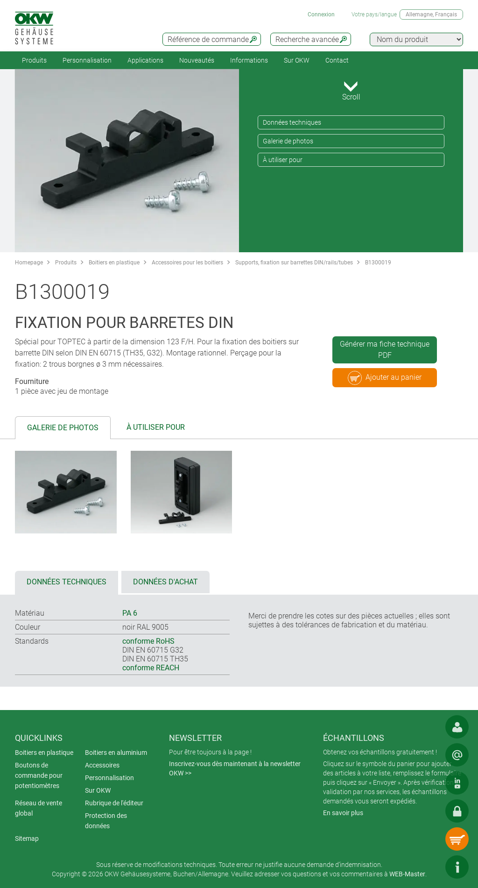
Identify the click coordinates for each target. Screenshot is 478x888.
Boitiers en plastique (114, 262)
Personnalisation (87, 60)
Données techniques (292, 122)
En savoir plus (343, 813)
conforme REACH (150, 667)
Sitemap (27, 838)
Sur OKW (296, 60)
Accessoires (102, 765)
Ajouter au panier (385, 378)
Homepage (29, 262)
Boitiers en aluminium (116, 752)
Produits (34, 60)
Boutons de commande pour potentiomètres (39, 775)
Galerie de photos (288, 141)
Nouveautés (196, 60)
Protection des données (106, 821)
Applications (145, 60)
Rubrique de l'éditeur (114, 803)
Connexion (321, 14)
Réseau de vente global (38, 808)
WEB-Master (407, 874)
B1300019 (378, 262)
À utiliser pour (282, 159)
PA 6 (129, 613)
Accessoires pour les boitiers (187, 262)
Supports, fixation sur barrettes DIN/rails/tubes (294, 262)
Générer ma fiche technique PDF (384, 350)
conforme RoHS (148, 641)
